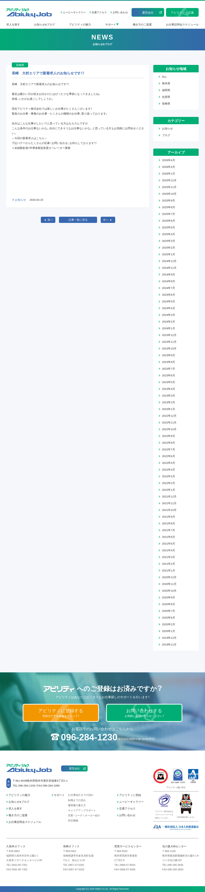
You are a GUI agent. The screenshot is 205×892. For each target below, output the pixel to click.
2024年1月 (168, 328)
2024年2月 (168, 321)
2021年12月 (169, 496)
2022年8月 (168, 443)
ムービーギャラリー (74, 12)
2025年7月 (168, 214)
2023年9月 (168, 355)
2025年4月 (168, 234)
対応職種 (73, 820)
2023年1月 (168, 409)
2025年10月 (169, 194)
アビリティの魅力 (80, 24)
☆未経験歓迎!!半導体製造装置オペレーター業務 (41, 148)
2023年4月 (168, 389)
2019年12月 (169, 638)
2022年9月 (168, 436)
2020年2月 (168, 624)
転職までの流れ (77, 800)
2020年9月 (168, 597)
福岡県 (166, 90)
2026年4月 (168, 160)
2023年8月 (168, 362)
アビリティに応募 (182, 12)
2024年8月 (168, 281)
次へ (105, 220)
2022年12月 (169, 416)
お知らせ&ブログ (44, 24)
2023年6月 (168, 375)
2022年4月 (168, 469)
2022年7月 (168, 449)
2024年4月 (168, 308)
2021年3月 (168, 557)
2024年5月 (168, 301)
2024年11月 (169, 268)
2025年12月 (169, 180)
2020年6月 (168, 617)
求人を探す (13, 24)
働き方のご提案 (142, 24)
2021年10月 (169, 510)
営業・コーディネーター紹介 (84, 815)
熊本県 (166, 83)
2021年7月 (168, 530)
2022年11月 (169, 422)
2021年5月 (168, 543)
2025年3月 (168, 241)
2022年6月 (168, 456)
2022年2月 (168, 483)
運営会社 (148, 12)
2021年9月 (168, 517)
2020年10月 (169, 591)
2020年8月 (168, 604)
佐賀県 (166, 97)
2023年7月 (168, 369)
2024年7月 (168, 288)
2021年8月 (168, 523)
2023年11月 (169, 342)
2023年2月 (168, 402)
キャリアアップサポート (82, 810)
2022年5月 (168, 463)
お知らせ (167, 128)
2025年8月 (168, 207)
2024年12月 (169, 261)
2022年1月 (168, 490)
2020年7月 (168, 611)
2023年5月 (168, 382)
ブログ (166, 135)
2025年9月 (168, 200)
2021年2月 (168, 564)
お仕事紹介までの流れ (80, 795)
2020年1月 (168, 631)
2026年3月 (168, 167)
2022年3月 (168, 476)
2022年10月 (169, 429)
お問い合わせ (120, 12)
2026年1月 (168, 173)
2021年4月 (168, 550)
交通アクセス (99, 12)
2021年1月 (168, 570)
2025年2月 (168, 247)
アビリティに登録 (130, 795)
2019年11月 (169, 644)
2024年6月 (168, 295)
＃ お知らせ (19, 200)
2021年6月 (168, 537)
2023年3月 (168, 395)
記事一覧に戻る (78, 220)
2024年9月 (168, 274)
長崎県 (166, 103)
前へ (50, 220)
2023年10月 (169, 348)
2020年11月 (169, 584)
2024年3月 (168, 315)
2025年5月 (168, 227)
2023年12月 (169, 335)
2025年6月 (168, 221)
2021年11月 (169, 503)
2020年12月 (169, 577)
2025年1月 (168, 254)
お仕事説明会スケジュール (182, 24)
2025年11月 (169, 187)
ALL (164, 77)
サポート (110, 24)
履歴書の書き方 (77, 805)
